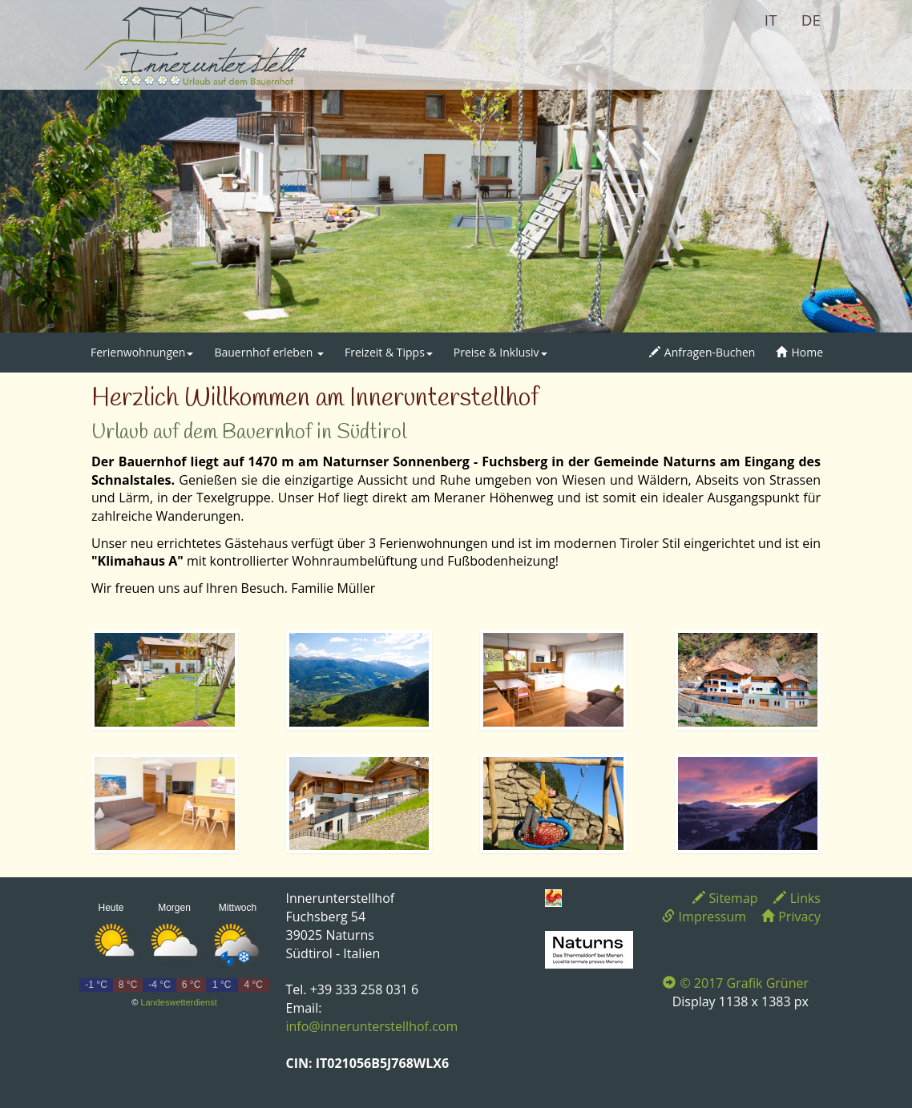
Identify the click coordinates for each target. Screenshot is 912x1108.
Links (797, 898)
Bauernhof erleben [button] (269, 352)
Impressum (704, 916)
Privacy (791, 916)
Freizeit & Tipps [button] (389, 352)
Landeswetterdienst (178, 1002)
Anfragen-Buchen (702, 352)
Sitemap (725, 898)
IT (771, 20)
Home (799, 352)
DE (811, 20)
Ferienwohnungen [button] (142, 352)
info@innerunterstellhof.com (372, 1026)
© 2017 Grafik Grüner (736, 983)
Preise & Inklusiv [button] (500, 352)
